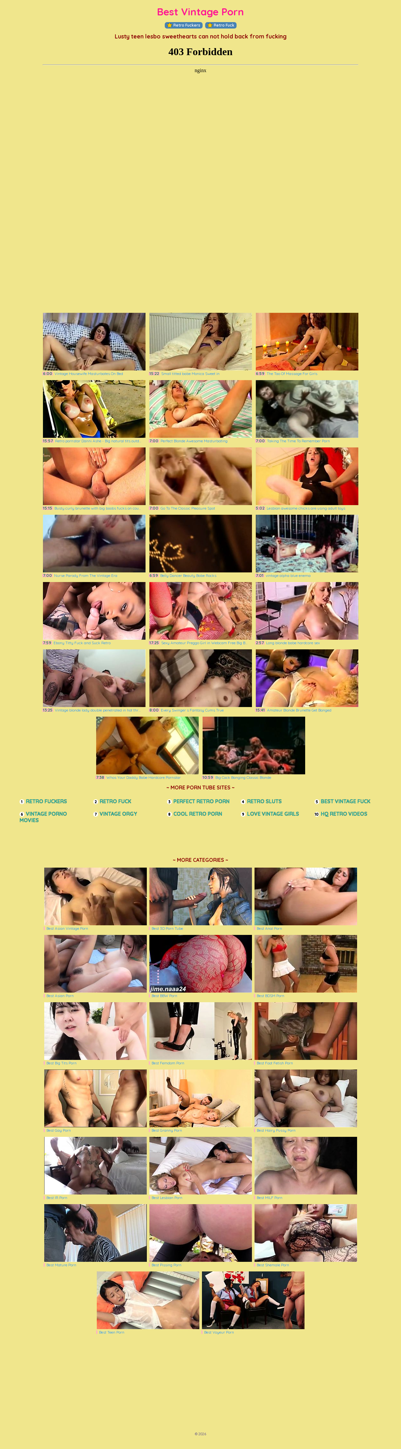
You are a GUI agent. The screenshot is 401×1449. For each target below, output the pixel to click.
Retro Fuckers (183, 25)
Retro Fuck (220, 25)
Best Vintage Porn (200, 11)
